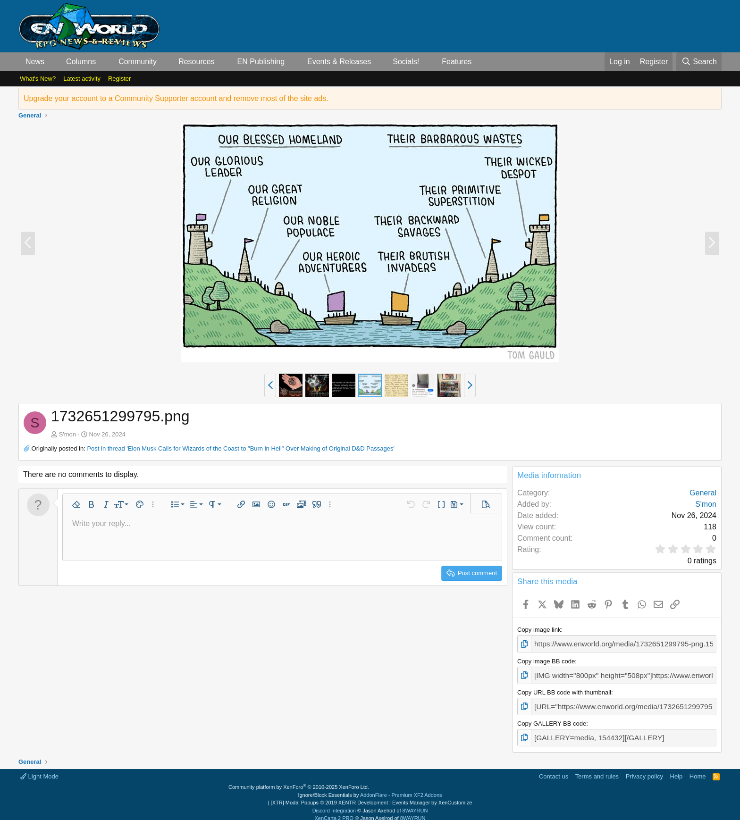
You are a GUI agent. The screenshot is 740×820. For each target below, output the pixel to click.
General (703, 493)
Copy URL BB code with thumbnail (564, 688)
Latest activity (82, 78)
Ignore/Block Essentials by (370, 788)
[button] (52, 61)
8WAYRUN (415, 803)
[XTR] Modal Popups (329, 796)
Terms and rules (597, 769)
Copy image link (539, 629)
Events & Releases (339, 62)
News (34, 62)
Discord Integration (334, 803)
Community (137, 62)
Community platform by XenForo (298, 780)
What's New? (38, 78)
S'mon (67, 434)
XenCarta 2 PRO (334, 811)
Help (676, 769)
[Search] (699, 61)
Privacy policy (644, 769)
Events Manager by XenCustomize (432, 796)
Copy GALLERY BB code (551, 718)
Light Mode (39, 769)
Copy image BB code (546, 659)
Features (456, 62)
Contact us (553, 769)
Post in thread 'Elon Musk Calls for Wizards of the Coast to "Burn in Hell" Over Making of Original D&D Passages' (240, 448)
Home (698, 769)
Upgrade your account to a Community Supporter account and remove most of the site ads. (176, 98)
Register (119, 78)
